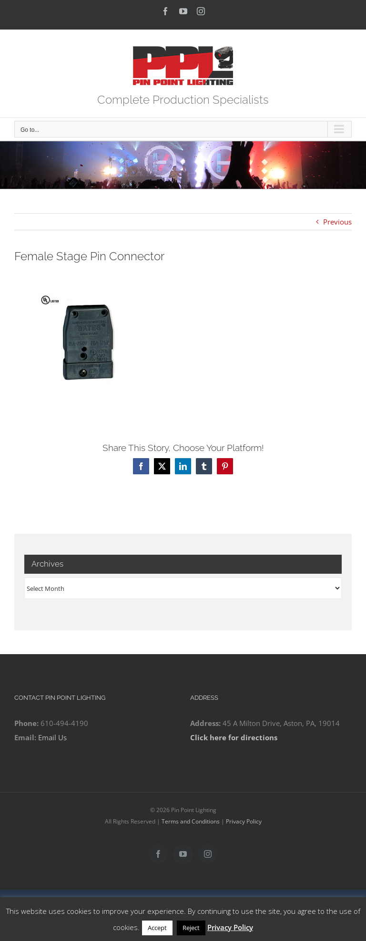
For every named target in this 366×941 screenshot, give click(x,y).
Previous (337, 221)
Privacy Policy (244, 821)
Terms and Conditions (191, 821)
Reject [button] (191, 927)
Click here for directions (233, 737)
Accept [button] (157, 927)
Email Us (52, 737)
